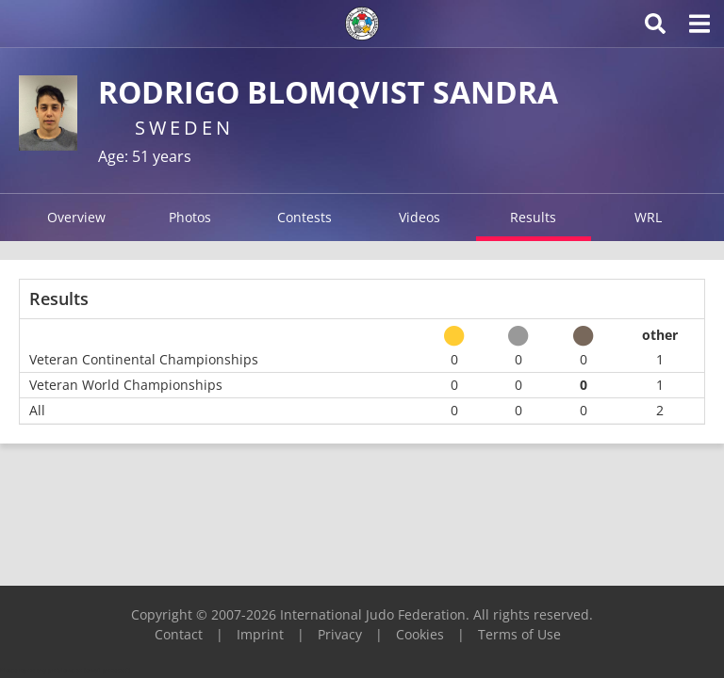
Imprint (260, 634)
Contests (304, 217)
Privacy (340, 634)
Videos (419, 217)
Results (533, 217)
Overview (76, 217)
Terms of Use (519, 634)
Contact (179, 634)
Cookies (420, 634)
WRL (648, 217)
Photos (190, 217)
